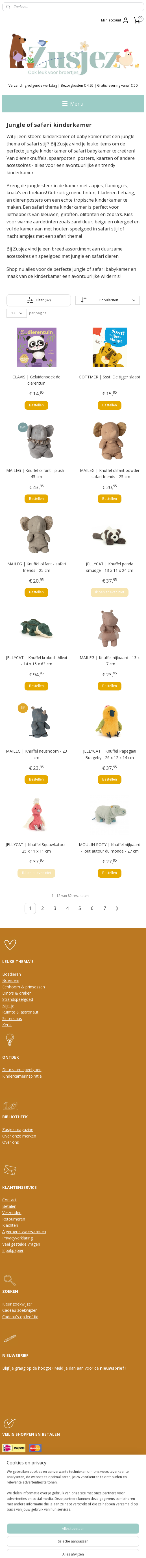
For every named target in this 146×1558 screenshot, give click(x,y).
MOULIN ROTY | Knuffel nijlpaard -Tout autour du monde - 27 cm (109, 847)
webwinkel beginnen (79, 1548)
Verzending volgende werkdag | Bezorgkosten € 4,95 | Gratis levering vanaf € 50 (73, 85)
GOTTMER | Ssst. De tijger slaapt (109, 376)
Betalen (9, 1206)
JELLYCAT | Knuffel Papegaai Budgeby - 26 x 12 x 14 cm (109, 754)
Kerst (7, 1024)
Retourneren (13, 1219)
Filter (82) (39, 300)
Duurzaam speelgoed (22, 1069)
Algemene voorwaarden (24, 1231)
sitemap (46, 1548)
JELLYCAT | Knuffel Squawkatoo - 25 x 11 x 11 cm (36, 847)
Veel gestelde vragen (21, 1244)
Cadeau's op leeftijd (20, 1316)
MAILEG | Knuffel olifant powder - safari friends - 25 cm (110, 473)
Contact (9, 1199)
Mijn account (115, 20)
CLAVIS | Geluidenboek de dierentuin (36, 379)
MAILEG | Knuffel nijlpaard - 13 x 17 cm (110, 660)
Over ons (10, 1142)
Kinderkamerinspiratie (22, 1076)
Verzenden (11, 1212)
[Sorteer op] (107, 300)
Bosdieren (11, 974)
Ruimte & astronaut (20, 1012)
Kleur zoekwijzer (17, 1304)
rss (58, 1548)
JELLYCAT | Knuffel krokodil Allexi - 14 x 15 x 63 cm (36, 660)
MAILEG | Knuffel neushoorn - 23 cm (36, 754)
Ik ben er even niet (109, 592)
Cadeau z (10, 1310)
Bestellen (36, 404)
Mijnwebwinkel (128, 1548)
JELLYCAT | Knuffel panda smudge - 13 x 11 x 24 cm (109, 567)
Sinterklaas (12, 1018)
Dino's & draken (17, 993)
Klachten (10, 1225)
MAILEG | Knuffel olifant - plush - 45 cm (36, 473)
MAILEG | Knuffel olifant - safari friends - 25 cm (36, 567)
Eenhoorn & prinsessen (23, 987)
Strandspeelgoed (17, 999)
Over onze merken (19, 1136)
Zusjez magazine (17, 1129)
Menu (73, 103)
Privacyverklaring (17, 1238)
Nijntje (8, 1005)
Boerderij (10, 980)
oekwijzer (28, 1310)
